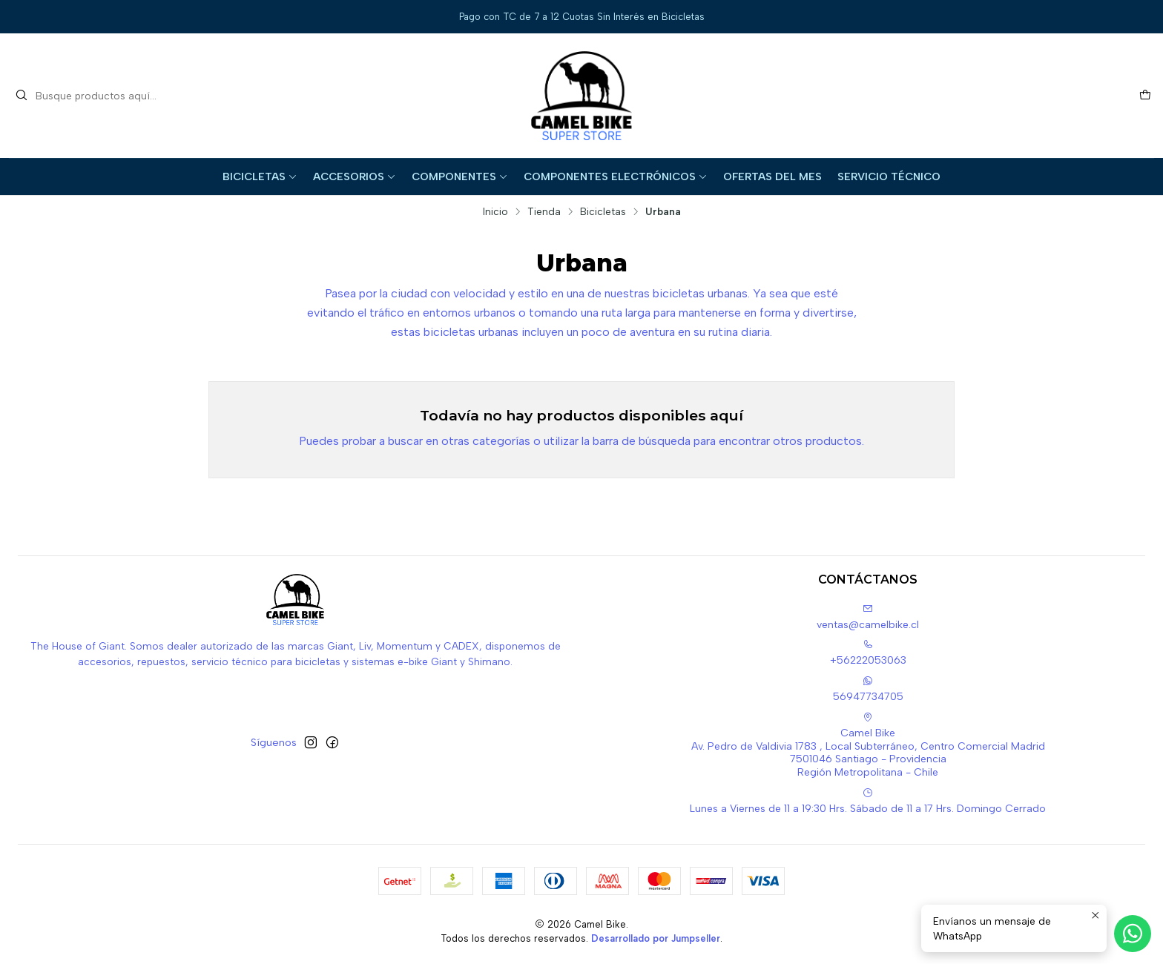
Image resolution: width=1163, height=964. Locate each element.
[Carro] (1145, 95)
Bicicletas (260, 176)
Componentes (460, 176)
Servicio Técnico (888, 176)
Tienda (544, 212)
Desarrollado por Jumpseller (655, 938)
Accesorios (354, 176)
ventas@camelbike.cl (868, 617)
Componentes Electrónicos (616, 176)
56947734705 (868, 689)
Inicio (495, 212)
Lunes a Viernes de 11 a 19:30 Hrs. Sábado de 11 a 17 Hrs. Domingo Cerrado (868, 801)
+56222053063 (868, 653)
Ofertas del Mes (772, 176)
